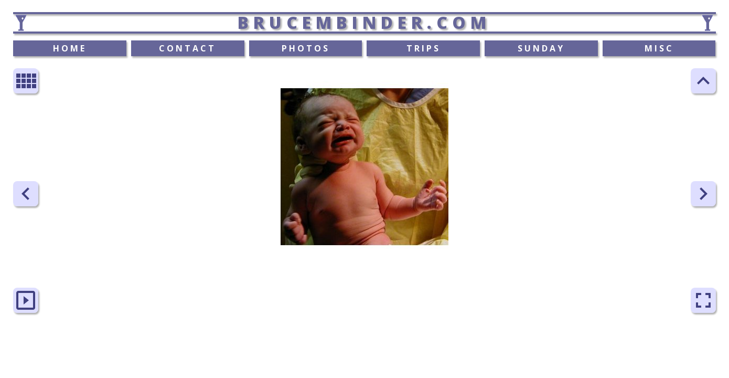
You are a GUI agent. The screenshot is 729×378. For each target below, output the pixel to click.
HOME (70, 48)
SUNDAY (541, 48)
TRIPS (423, 48)
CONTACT (187, 48)
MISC (659, 48)
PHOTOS (306, 48)
